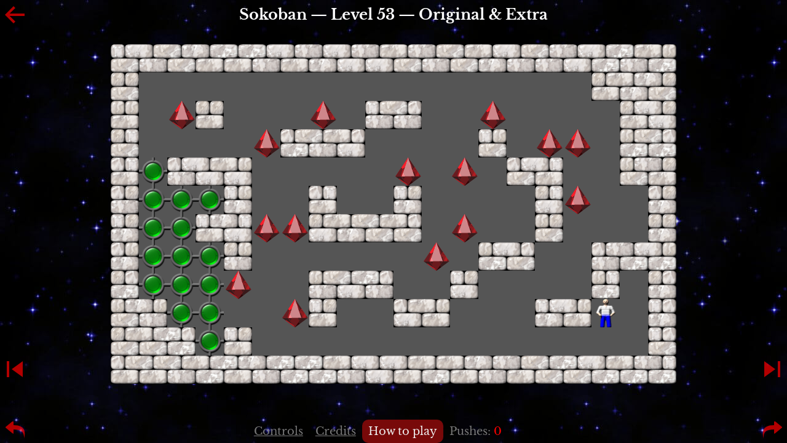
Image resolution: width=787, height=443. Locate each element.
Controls (278, 431)
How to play (402, 431)
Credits (335, 431)
